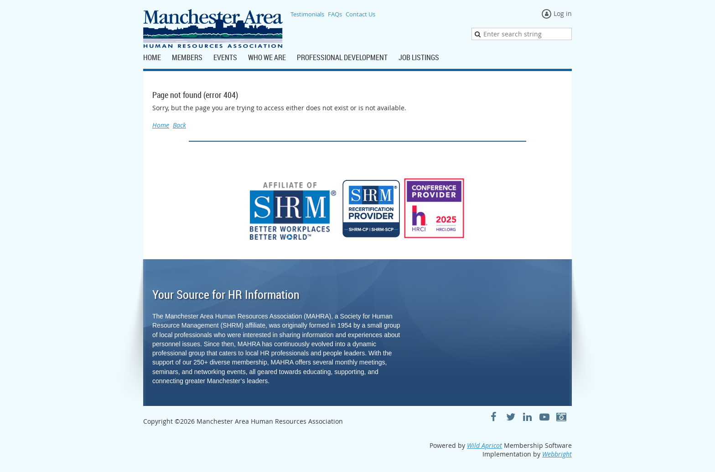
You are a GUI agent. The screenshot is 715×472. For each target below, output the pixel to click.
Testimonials (307, 14)
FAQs (335, 14)
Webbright (557, 454)
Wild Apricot (484, 445)
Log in (563, 13)
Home (160, 125)
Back (179, 125)
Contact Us (360, 14)
